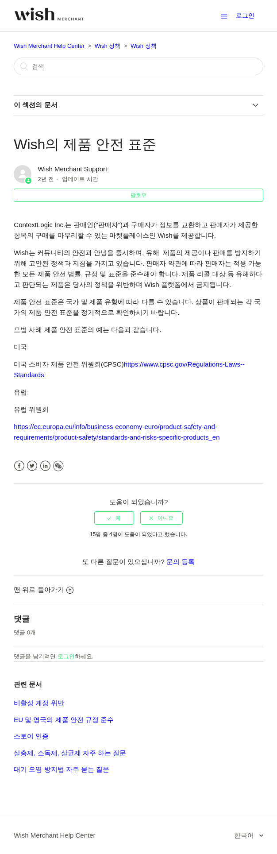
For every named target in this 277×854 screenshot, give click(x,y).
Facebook (19, 465)
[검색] (138, 66)
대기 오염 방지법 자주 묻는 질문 (61, 769)
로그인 (66, 656)
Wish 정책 (108, 46)
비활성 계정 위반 (39, 703)
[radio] (114, 518)
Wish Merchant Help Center (49, 46)
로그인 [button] (245, 15)
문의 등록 (180, 561)
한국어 (245, 835)
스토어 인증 (31, 736)
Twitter (32, 465)
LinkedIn (45, 465)
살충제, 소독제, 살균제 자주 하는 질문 (70, 753)
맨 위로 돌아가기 (43, 589)
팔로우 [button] (138, 195)
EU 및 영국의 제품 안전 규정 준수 (64, 719)
